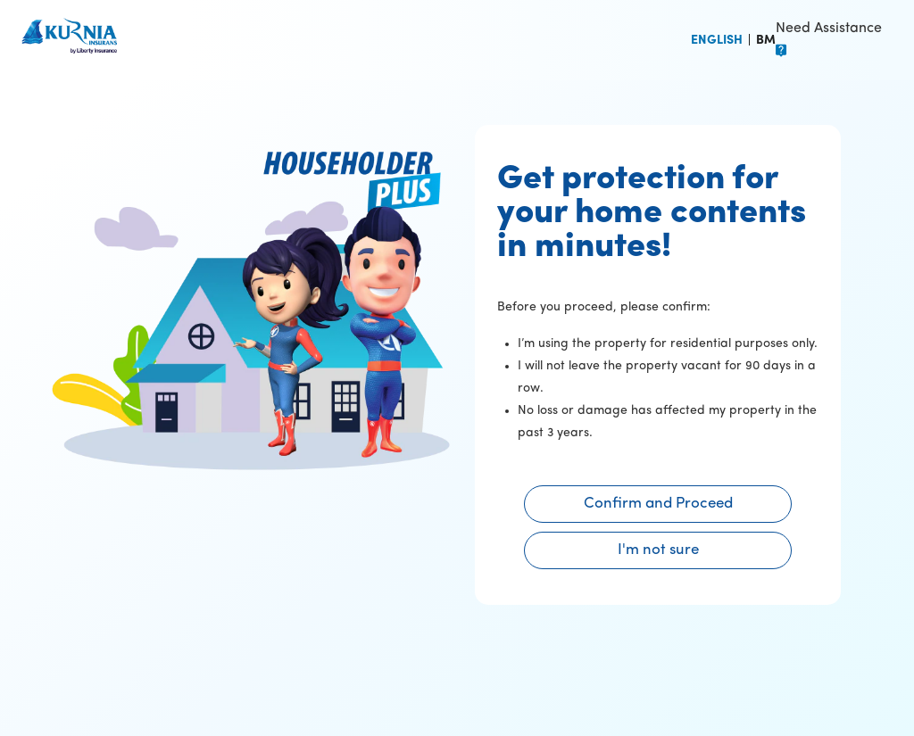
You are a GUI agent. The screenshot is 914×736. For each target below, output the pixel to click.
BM (766, 40)
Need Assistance (829, 28)
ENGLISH (717, 40)
